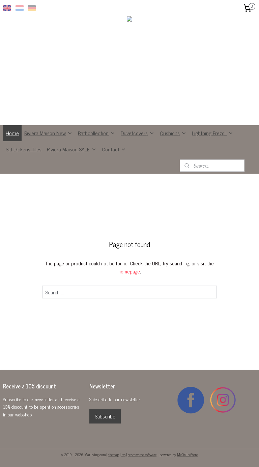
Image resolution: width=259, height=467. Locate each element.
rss (123, 454)
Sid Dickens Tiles (23, 149)
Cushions (173, 132)
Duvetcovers (137, 132)
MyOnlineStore (187, 454)
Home (12, 132)
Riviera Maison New (48, 132)
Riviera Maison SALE (71, 149)
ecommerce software (142, 454)
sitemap (113, 454)
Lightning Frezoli (212, 132)
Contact (114, 149)
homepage (129, 271)
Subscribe (105, 416)
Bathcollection (96, 132)
